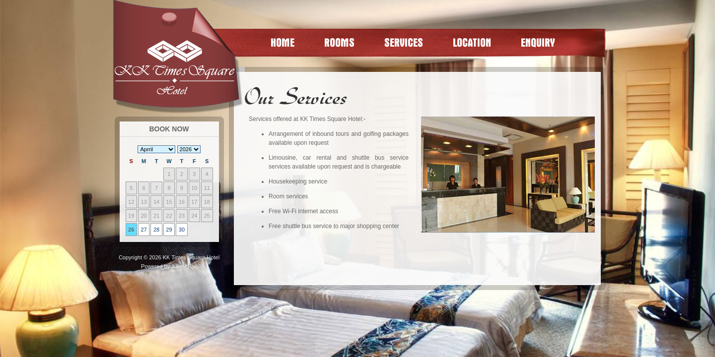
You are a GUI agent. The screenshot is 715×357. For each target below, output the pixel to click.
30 (182, 230)
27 (144, 230)
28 (156, 230)
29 (169, 230)
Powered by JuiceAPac (169, 266)
